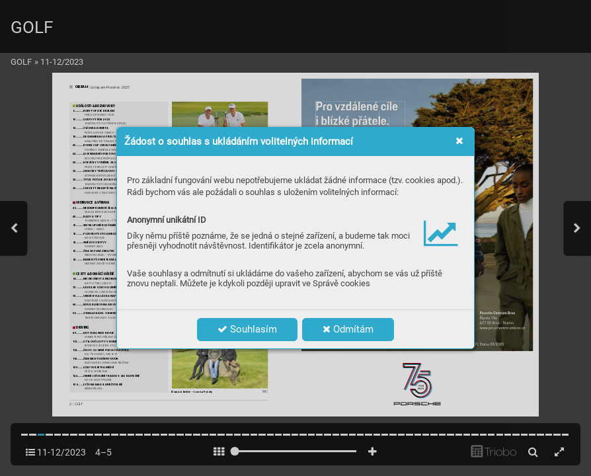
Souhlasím (247, 329)
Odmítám (348, 329)
